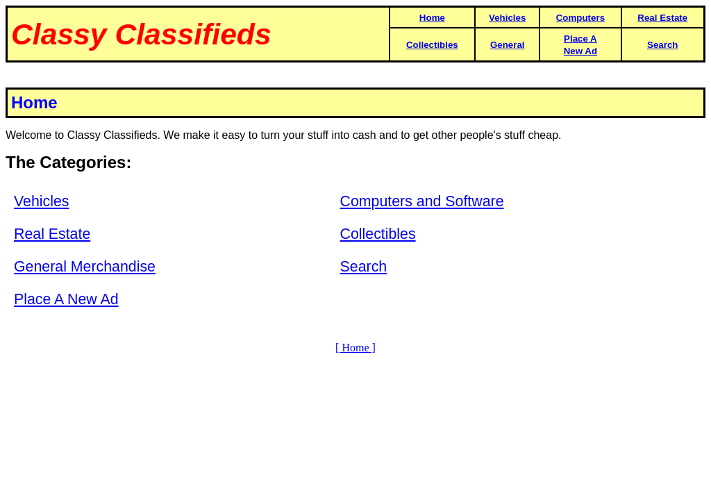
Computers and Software (422, 201)
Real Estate (662, 17)
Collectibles (432, 45)
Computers (580, 17)
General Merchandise (85, 266)
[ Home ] (355, 347)
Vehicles (507, 17)
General (507, 45)
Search (662, 45)
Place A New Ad (66, 299)
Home (432, 17)
